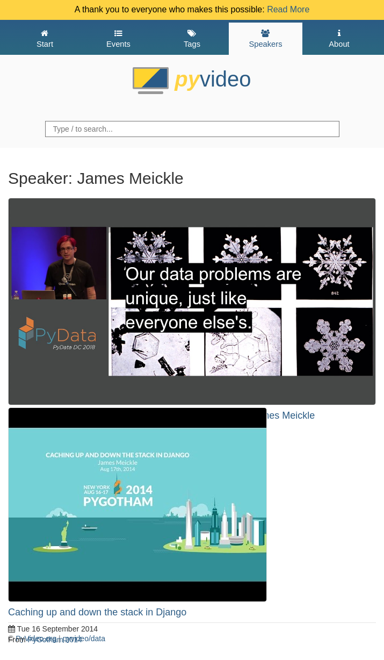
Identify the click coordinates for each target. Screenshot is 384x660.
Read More (288, 9)
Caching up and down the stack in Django (97, 612)
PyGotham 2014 (55, 639)
